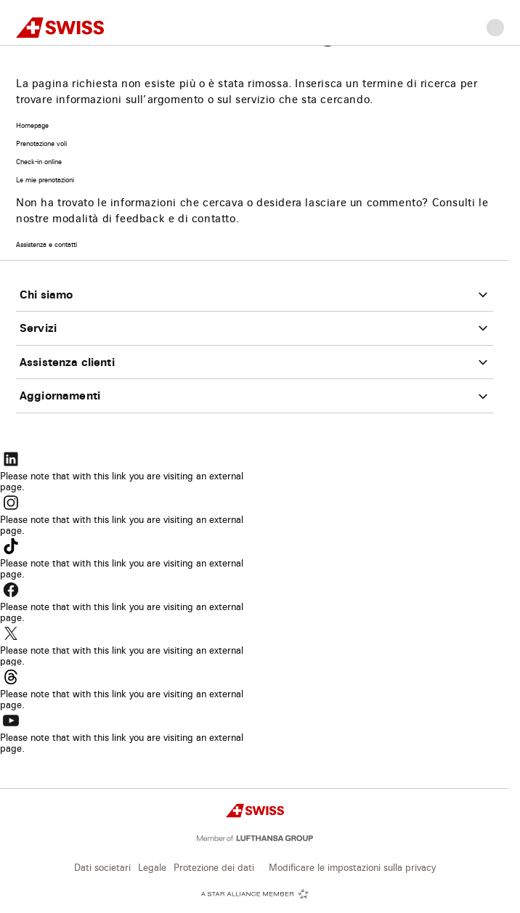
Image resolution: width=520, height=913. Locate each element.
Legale (152, 868)
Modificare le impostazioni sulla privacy (352, 868)
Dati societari (102, 868)
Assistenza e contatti (46, 245)
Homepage (32, 126)
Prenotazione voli (41, 144)
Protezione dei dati (214, 868)
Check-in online (39, 162)
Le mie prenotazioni (45, 180)
